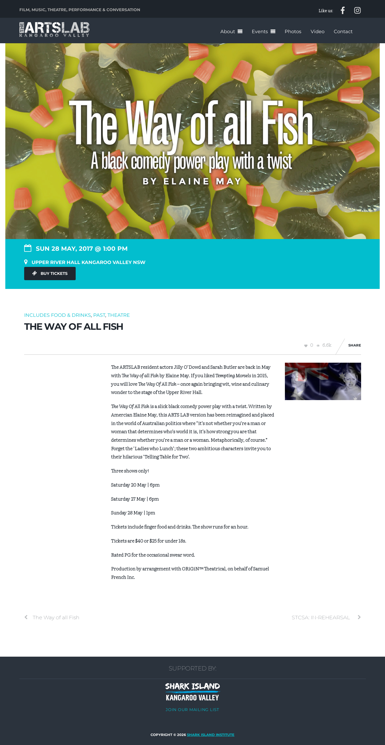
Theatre (119, 315)
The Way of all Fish (51, 617)
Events (260, 31)
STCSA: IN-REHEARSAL (326, 617)
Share (354, 345)
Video (317, 31)
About (227, 31)
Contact (343, 31)
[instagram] (358, 9)
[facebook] (342, 9)
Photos (293, 31)
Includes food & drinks (57, 315)
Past (99, 315)
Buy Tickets (50, 273)
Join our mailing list (192, 709)
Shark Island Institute (210, 735)
